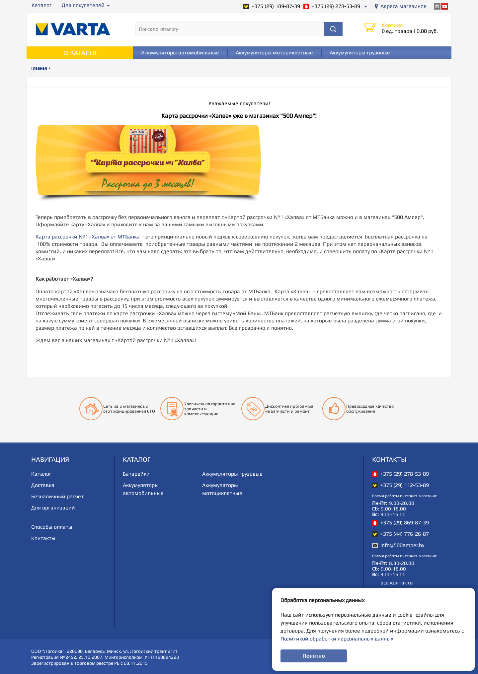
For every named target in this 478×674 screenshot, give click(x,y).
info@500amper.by (402, 545)
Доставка (42, 485)
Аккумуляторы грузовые (360, 52)
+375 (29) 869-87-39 (404, 522)
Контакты (43, 538)
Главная (39, 68)
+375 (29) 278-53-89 (336, 6)
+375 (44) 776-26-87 (404, 534)
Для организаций (53, 508)
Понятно (313, 656)
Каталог (42, 5)
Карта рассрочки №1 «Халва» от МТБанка (88, 237)
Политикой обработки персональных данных (336, 639)
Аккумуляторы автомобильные (180, 52)
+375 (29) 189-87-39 (276, 6)
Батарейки (136, 474)
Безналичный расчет (57, 496)
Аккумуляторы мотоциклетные (274, 52)
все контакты (397, 582)
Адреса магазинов (403, 6)
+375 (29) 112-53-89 (404, 485)
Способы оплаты (51, 527)
